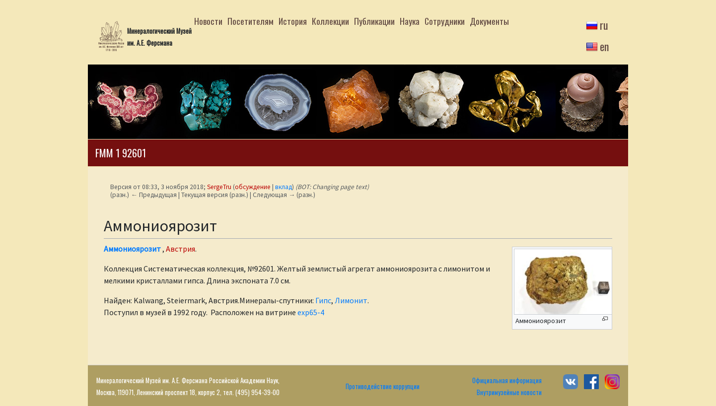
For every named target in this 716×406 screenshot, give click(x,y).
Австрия (180, 249)
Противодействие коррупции (383, 386)
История (293, 20)
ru (604, 25)
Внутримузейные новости (509, 392)
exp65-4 (310, 312)
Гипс (323, 300)
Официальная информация (507, 380)
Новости (208, 20)
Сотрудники (445, 20)
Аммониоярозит (132, 249)
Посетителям (250, 20)
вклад (283, 187)
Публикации (374, 20)
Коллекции (330, 20)
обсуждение (253, 187)
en (604, 46)
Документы (489, 20)
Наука (410, 20)
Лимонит (351, 300)
